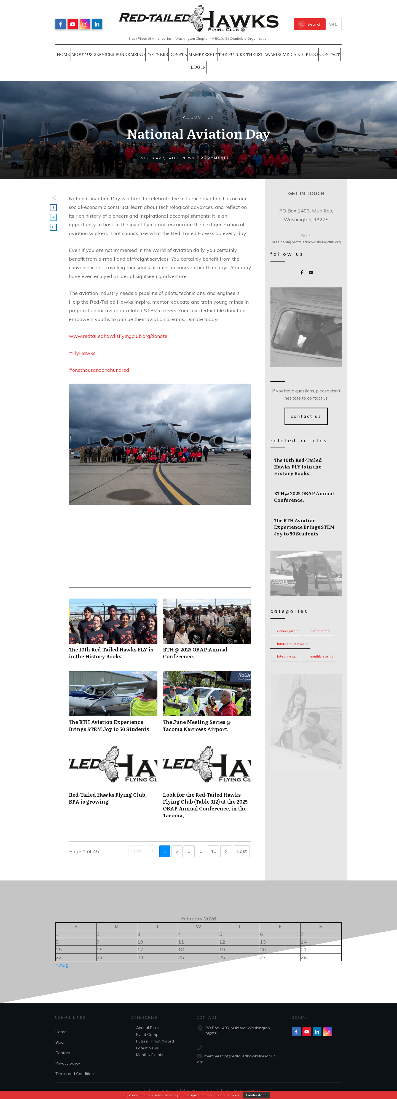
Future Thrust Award (292, 644)
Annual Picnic (287, 631)
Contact (62, 1052)
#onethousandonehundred (99, 370)
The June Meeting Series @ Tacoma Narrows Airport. (207, 704)
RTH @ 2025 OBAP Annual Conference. (207, 632)
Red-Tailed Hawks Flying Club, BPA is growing (113, 784)
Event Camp (320, 631)
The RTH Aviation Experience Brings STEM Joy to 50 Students (113, 704)
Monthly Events (321, 656)
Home (60, 1031)
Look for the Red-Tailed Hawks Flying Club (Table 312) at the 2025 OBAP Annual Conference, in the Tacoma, (207, 784)
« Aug (62, 965)
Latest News (286, 656)
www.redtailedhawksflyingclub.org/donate (118, 336)
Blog (59, 1042)
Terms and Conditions (75, 1073)
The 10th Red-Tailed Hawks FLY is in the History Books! (113, 632)
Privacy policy (67, 1063)
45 (213, 851)
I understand (256, 1095)
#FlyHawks (82, 353)
